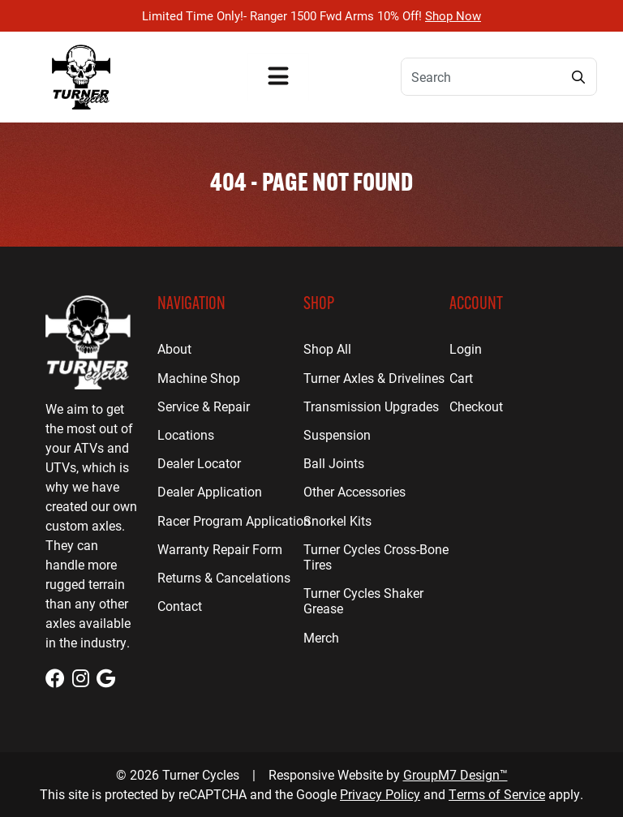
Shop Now (453, 15)
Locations (185, 434)
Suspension (337, 434)
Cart (461, 377)
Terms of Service (497, 793)
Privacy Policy (380, 793)
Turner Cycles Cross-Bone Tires (376, 556)
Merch (321, 637)
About (174, 348)
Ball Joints (333, 462)
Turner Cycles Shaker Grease (363, 600)
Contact (179, 605)
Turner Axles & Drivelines (374, 377)
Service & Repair (203, 406)
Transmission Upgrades (371, 406)
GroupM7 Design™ (455, 774)
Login (465, 348)
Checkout (476, 406)
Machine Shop (198, 377)
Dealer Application (209, 491)
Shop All (327, 348)
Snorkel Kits (337, 520)
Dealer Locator (199, 462)
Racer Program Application (234, 520)
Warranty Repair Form (219, 548)
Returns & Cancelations (223, 577)
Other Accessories (354, 491)
